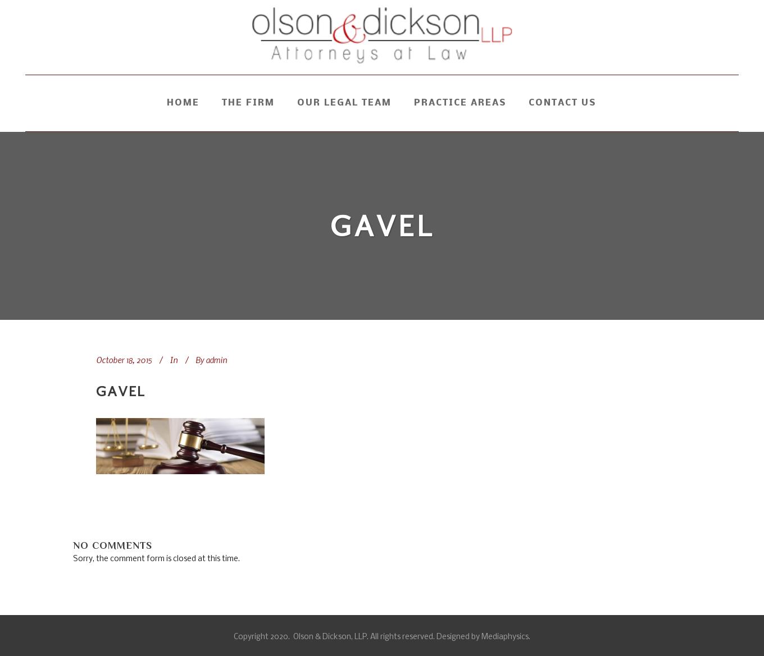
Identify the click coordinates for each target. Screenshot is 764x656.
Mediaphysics (505, 637)
